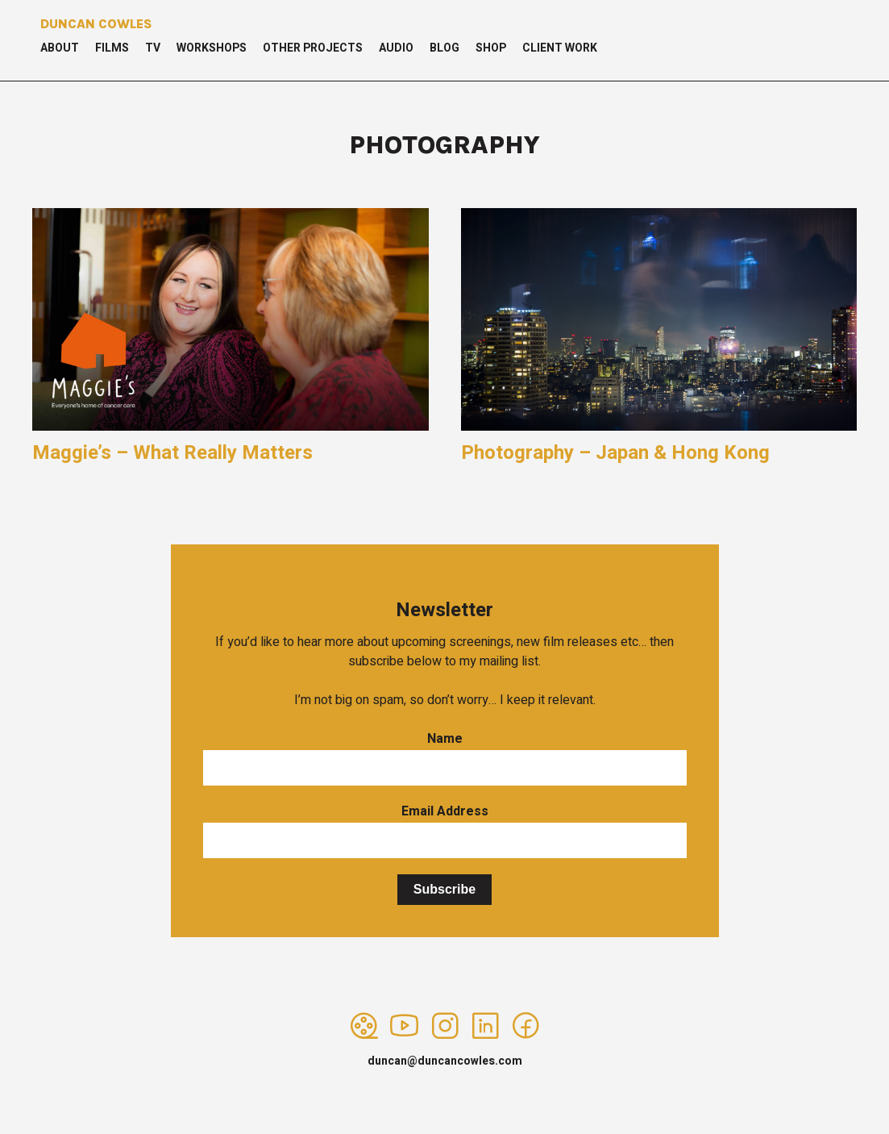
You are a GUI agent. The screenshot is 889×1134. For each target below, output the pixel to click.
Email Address (444, 811)
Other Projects (313, 48)
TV (152, 48)
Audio (396, 48)
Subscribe (444, 889)
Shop (491, 48)
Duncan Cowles (96, 23)
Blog (444, 48)
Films (112, 48)
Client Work (559, 48)
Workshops (212, 48)
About (59, 48)
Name (445, 738)
